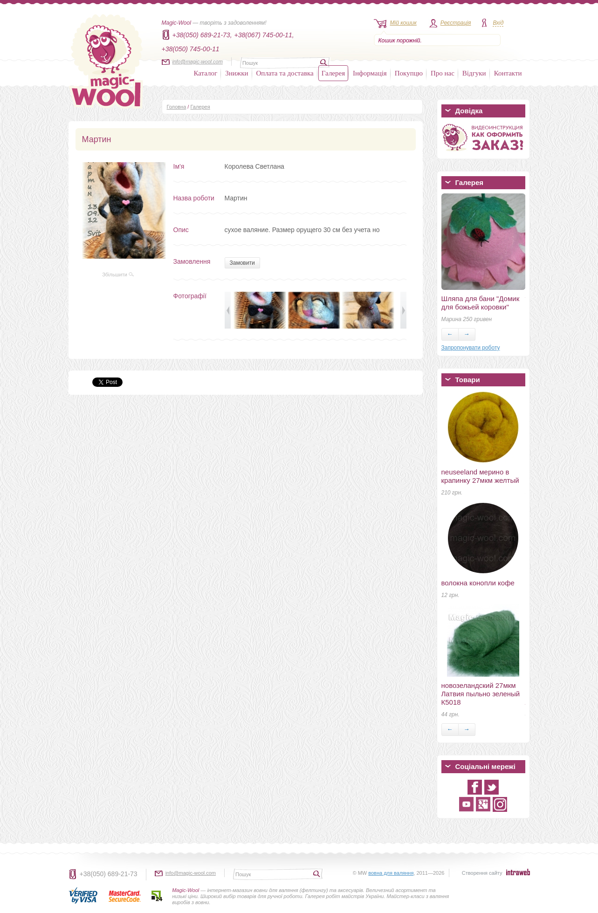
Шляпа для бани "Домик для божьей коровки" (480, 303)
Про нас (442, 73)
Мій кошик (403, 23)
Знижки (236, 73)
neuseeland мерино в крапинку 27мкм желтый (480, 476)
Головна (176, 107)
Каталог (206, 73)
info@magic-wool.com (197, 61)
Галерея (333, 73)
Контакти (508, 73)
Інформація (370, 73)
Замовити (242, 263)
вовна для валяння (390, 873)
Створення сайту (482, 873)
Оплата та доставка (285, 73)
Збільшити (118, 274)
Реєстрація (455, 23)
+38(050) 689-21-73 (108, 874)
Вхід (498, 23)
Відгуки (474, 73)
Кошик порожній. (400, 40)
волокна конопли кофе (478, 583)
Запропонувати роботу (470, 347)
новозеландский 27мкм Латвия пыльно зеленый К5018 (480, 693)
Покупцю (409, 73)
